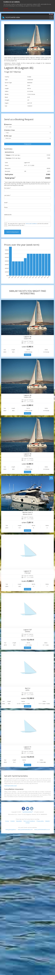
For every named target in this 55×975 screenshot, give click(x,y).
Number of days (9, 130)
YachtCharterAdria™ (27, 812)
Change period (27, 144)
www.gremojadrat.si (10, 829)
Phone (6, 207)
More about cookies (8, 10)
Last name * (7, 195)
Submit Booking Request (12, 232)
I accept (5, 8)
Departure (8, 124)
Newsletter (19, 821)
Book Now (27, 354)
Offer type (8, 136)
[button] (7, 39)
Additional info (8, 214)
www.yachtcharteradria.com (25, 829)
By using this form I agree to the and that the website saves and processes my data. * (28, 224)
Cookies (12, 821)
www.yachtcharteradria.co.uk (42, 829)
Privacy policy (40, 821)
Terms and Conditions (31, 223)
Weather (47, 821)
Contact (28, 823)
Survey (7, 821)
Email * (6, 202)
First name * (7, 188)
